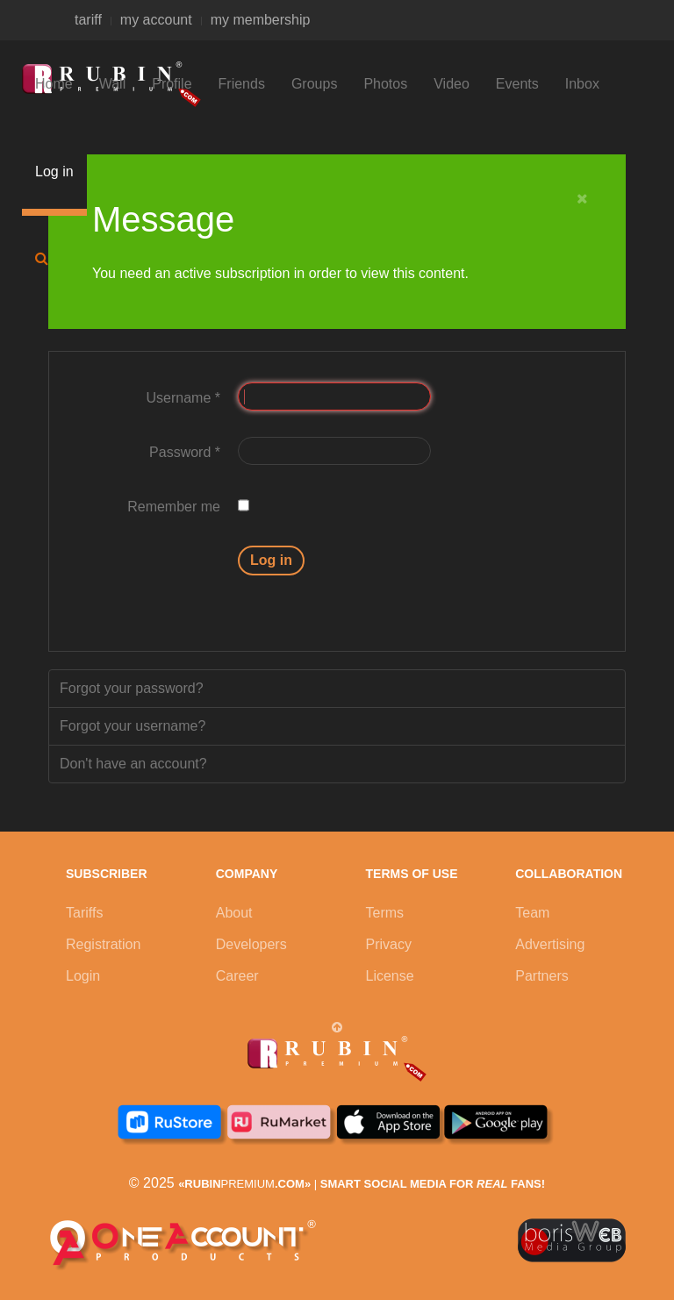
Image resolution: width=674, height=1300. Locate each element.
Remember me (173, 506)
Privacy (389, 944)
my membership (261, 19)
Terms (385, 912)
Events (517, 83)
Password (184, 452)
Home (54, 83)
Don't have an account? (133, 763)
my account (156, 19)
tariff (88, 19)
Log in (54, 171)
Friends (242, 83)
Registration (103, 944)
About (234, 912)
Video (452, 83)
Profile (171, 83)
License (390, 975)
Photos (385, 83)
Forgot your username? (132, 725)
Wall (112, 83)
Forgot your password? (132, 688)
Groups (314, 83)
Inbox (582, 83)
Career (237, 975)
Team (532, 912)
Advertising (549, 944)
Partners (541, 975)
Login (83, 975)
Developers (251, 944)
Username (183, 397)
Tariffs (84, 912)
